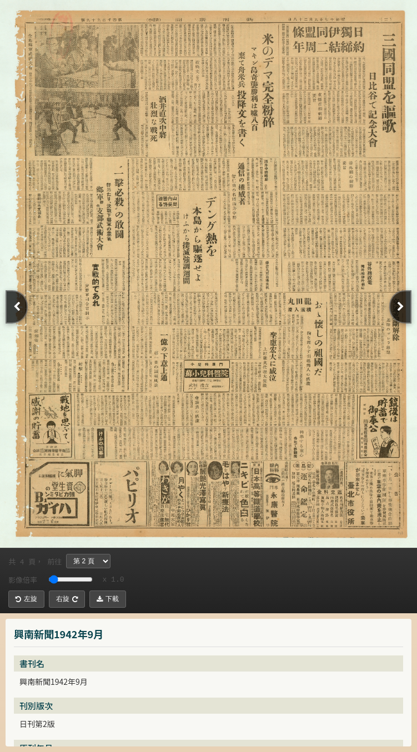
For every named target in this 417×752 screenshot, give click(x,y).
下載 (108, 599)
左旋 (26, 599)
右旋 (67, 599)
